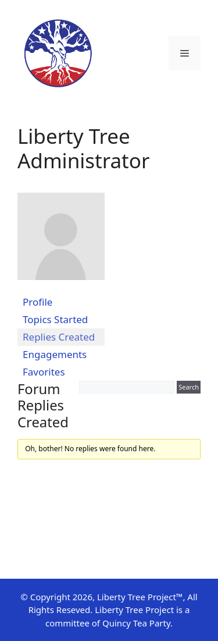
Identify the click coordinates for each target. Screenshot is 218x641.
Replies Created (59, 336)
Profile (37, 302)
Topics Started (55, 319)
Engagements (55, 354)
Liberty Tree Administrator (83, 148)
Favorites (44, 371)
